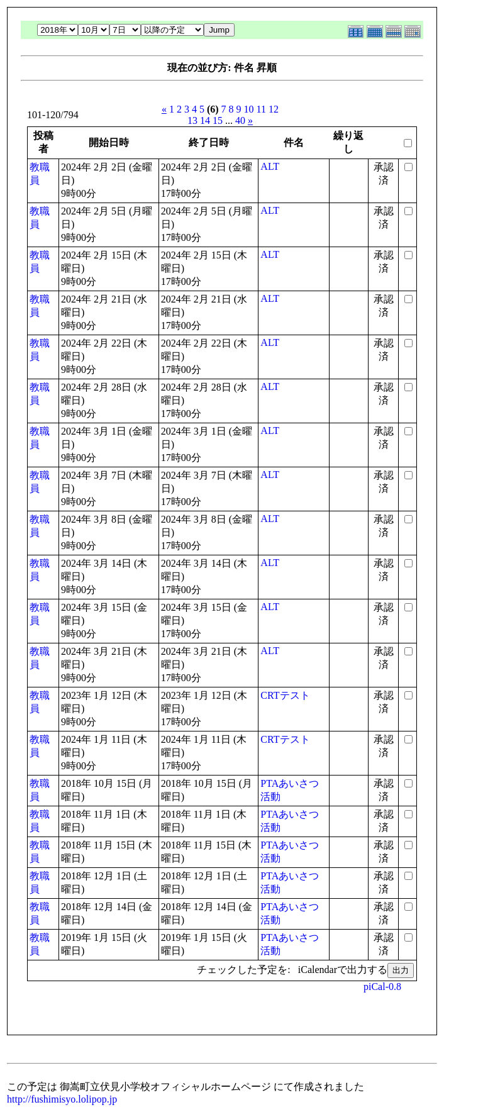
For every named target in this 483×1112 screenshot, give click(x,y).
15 (218, 120)
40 (240, 120)
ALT (269, 166)
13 (192, 120)
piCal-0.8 (382, 986)
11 (261, 109)
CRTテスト (284, 695)
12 (274, 109)
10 (249, 109)
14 (205, 120)
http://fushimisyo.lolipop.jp (62, 1099)
